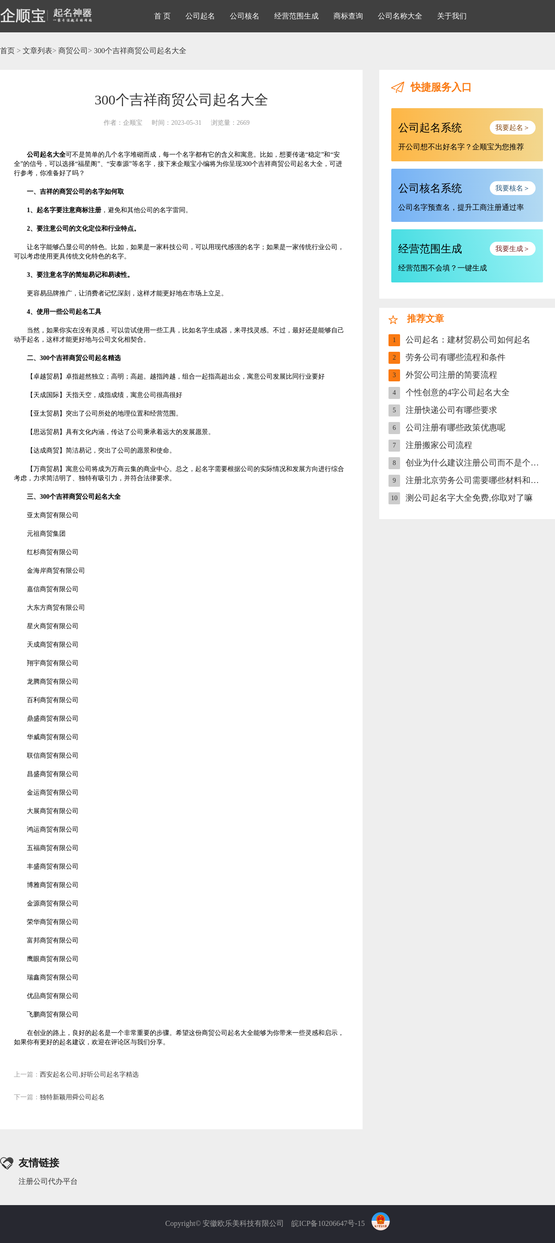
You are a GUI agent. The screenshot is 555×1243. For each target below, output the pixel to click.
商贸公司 (73, 51)
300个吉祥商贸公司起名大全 (140, 51)
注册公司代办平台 (48, 1181)
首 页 (162, 16)
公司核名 (244, 16)
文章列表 (37, 51)
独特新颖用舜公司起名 (59, 1097)
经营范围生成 (296, 16)
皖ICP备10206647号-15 (327, 1223)
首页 (7, 51)
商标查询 (348, 16)
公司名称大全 (400, 16)
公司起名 (200, 16)
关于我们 (452, 16)
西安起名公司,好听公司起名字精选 (76, 1074)
